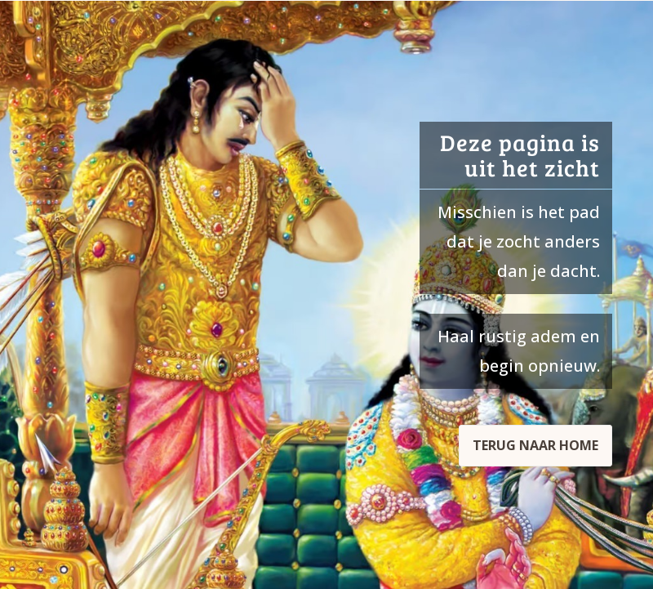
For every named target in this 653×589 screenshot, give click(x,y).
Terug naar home (535, 445)
